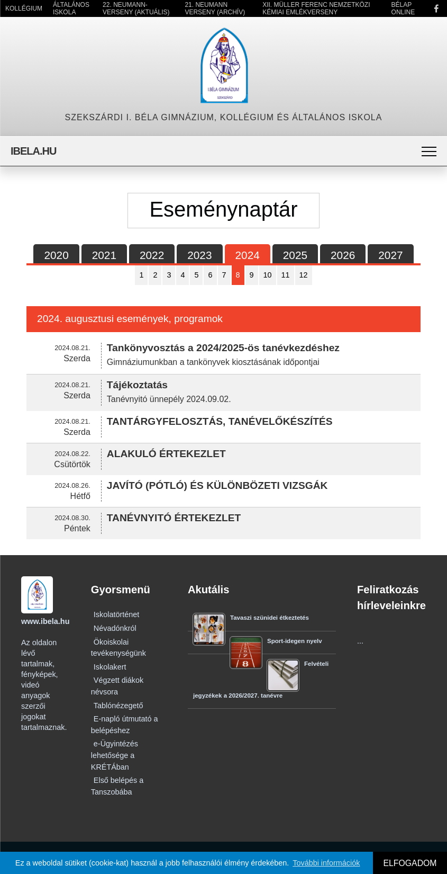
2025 (295, 255)
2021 (104, 255)
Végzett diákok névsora (117, 686)
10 (267, 275)
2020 (56, 255)
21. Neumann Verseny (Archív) (215, 8)
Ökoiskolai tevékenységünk (118, 648)
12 (303, 275)
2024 (247, 255)
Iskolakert (110, 667)
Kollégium (23, 8)
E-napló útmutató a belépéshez (124, 725)
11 (285, 275)
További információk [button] (326, 863)
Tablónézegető (118, 705)
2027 (390, 255)
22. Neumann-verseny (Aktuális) (136, 8)
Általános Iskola (71, 8)
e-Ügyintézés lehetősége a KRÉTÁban (114, 755)
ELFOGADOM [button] (409, 863)
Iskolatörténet (116, 614)
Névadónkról (115, 628)
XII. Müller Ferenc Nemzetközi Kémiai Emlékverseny (316, 8)
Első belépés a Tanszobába (117, 786)
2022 (152, 255)
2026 (343, 255)
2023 (199, 255)
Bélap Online (403, 8)
